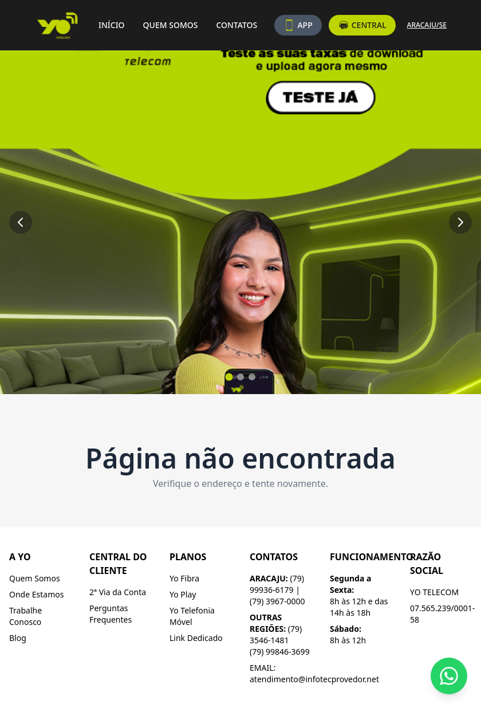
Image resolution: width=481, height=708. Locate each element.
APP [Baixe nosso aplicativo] (297, 25)
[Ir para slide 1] (228, 376)
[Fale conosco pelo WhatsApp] (449, 676)
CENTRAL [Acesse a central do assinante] (362, 25)
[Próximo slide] (460, 222)
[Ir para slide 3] (252, 376)
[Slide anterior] (20, 222)
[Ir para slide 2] (240, 376)
